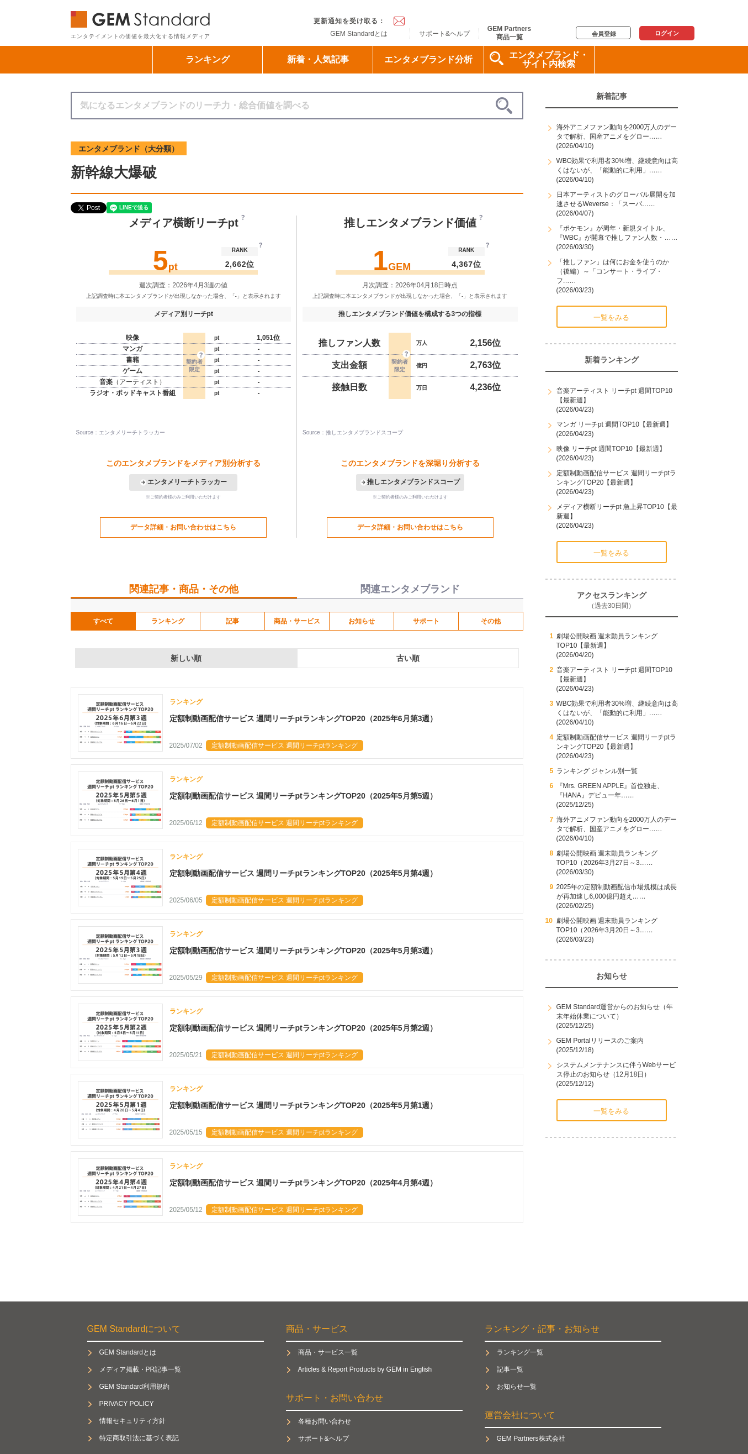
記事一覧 (510, 1369)
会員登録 (604, 33)
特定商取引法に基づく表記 (139, 1438)
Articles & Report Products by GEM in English (365, 1369)
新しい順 (186, 658)
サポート (426, 621)
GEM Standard (142, 17)
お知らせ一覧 (517, 1386)
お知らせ (361, 621)
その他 (491, 621)
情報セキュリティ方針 (132, 1421)
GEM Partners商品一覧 (509, 32)
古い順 (408, 658)
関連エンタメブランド (410, 589)
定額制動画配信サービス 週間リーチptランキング (284, 745)
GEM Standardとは (358, 34)
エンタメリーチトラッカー (187, 482)
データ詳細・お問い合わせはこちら (183, 527)
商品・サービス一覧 (328, 1352)
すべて (103, 621)
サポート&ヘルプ (444, 34)
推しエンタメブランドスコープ (413, 482)
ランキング (207, 59)
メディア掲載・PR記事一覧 (140, 1369)
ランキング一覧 (520, 1352)
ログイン (667, 33)
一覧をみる (611, 317)
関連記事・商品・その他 (183, 589)
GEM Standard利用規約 (134, 1386)
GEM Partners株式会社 (531, 1438)
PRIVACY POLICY (126, 1404)
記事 (232, 621)
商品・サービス (297, 621)
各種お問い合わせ (324, 1421)
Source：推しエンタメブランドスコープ (353, 432)
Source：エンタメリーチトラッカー (121, 432)
